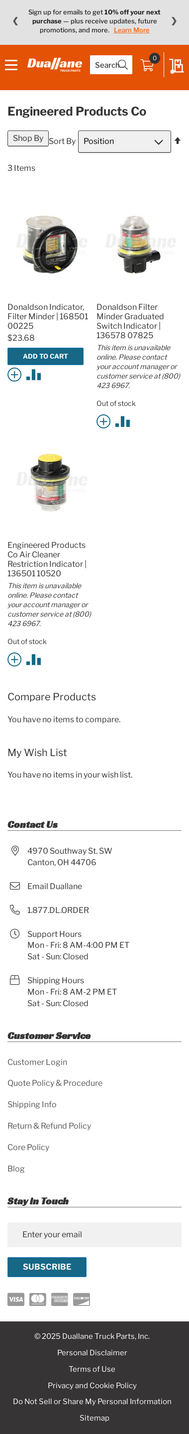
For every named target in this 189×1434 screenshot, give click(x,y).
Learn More (132, 30)
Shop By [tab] (28, 138)
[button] (16, 374)
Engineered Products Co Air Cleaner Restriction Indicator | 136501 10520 (47, 559)
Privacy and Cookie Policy (92, 1385)
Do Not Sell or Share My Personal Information (92, 1401)
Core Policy (28, 1147)
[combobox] (111, 65)
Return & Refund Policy (49, 1126)
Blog (16, 1168)
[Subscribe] (47, 1267)
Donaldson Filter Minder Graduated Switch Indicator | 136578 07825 (130, 321)
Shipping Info (32, 1104)
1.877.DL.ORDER (58, 910)
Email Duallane (54, 886)
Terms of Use (92, 1369)
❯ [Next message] (174, 21)
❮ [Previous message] (15, 21)
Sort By (62, 141)
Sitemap (94, 1418)
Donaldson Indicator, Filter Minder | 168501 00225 (47, 316)
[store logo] (54, 64)
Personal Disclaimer (92, 1352)
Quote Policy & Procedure (54, 1083)
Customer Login (37, 1062)
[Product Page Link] (50, 295)
